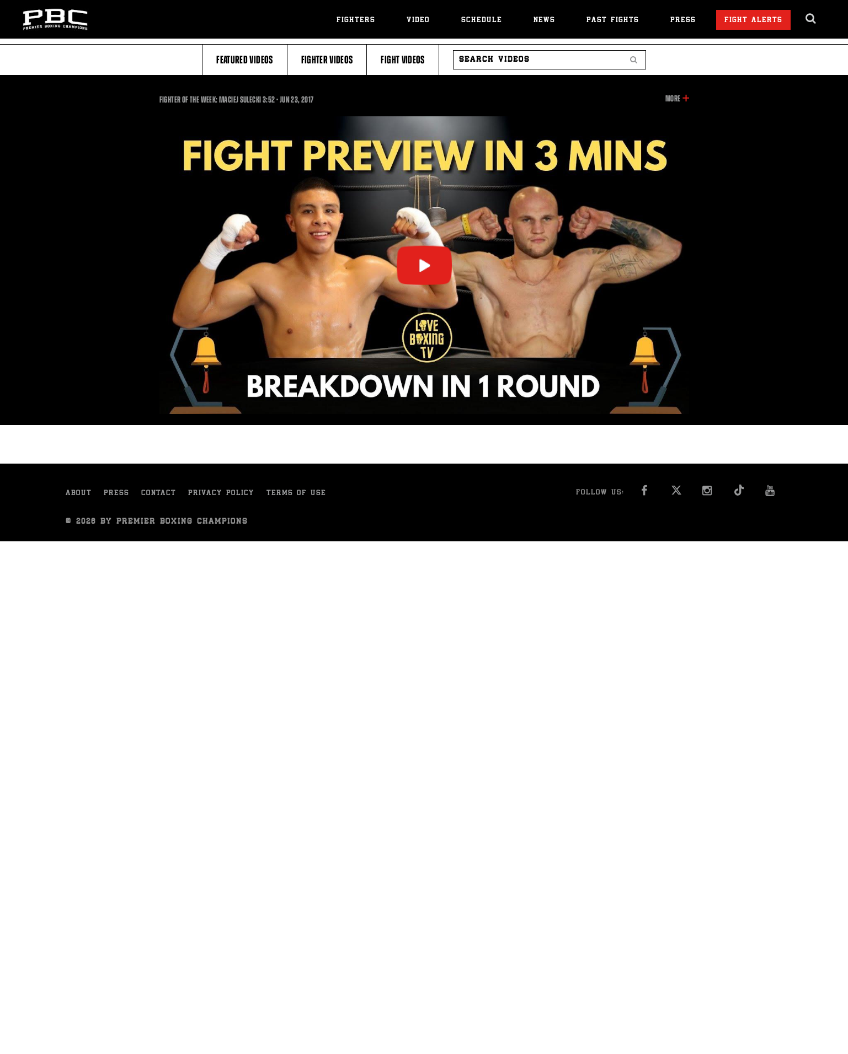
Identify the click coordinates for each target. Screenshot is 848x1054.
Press (683, 21)
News (544, 21)
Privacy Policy (221, 494)
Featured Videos (244, 60)
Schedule (481, 21)
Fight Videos (402, 60)
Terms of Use (296, 494)
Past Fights (612, 21)
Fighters (356, 21)
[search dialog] (811, 19)
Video (418, 21)
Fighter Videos (327, 60)
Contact (158, 494)
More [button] (672, 98)
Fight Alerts (753, 21)
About (79, 494)
